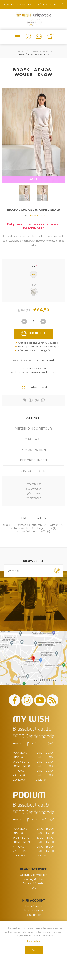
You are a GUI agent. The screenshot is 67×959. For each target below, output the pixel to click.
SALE (33, 179)
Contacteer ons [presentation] (33, 471)
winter (54, 525)
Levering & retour (33, 879)
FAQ (33, 887)
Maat (33, 266)
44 (33, 274)
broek (6, 525)
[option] (25, 193)
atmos (22, 525)
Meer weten (33, 941)
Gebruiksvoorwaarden (33, 874)
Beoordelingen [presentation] (33, 460)
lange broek (44, 528)
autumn (37, 525)
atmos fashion (26, 531)
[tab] (33, 418)
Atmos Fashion (37, 215)
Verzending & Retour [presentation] (33, 428)
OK (33, 950)
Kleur (33, 284)
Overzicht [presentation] (33, 418)
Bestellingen (33, 914)
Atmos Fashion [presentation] (33, 449)
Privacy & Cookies (34, 883)
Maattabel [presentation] (34, 439)
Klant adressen (33, 910)
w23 (43, 531)
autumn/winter (20, 528)
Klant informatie (34, 906)
